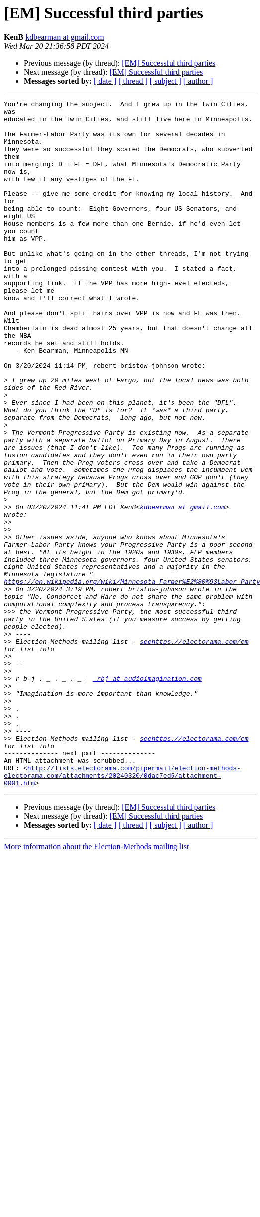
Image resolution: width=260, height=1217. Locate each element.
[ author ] (198, 81)
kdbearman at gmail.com (64, 37)
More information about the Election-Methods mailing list (96, 975)
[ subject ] (165, 81)
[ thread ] (133, 81)
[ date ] (105, 81)
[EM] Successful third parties (168, 63)
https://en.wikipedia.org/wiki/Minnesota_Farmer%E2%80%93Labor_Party (132, 678)
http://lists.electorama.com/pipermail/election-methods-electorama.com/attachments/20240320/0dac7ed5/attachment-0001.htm (128, 907)
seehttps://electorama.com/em (194, 750)
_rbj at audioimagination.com (147, 794)
